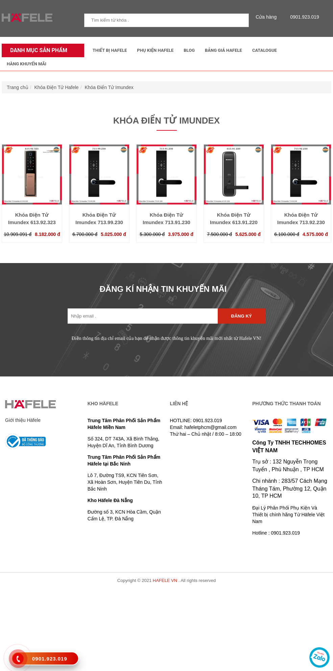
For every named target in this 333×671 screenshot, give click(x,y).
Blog (189, 50)
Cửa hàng (268, 17)
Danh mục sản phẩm (37, 50)
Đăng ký (241, 316)
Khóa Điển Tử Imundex (109, 87)
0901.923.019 (303, 17)
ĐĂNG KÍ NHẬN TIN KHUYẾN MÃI (163, 289)
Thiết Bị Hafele (110, 50)
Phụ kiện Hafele (155, 50)
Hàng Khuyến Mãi (26, 63)
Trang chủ (17, 87)
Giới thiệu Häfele (23, 420)
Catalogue (264, 50)
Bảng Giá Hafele (223, 50)
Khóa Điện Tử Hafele (56, 87)
